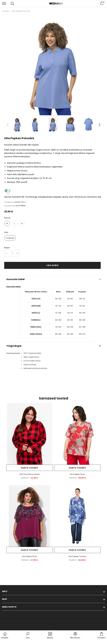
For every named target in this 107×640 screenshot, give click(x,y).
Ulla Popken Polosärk (21, 11)
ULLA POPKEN (21, 205)
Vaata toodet (29, 467)
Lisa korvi (52, 265)
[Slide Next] (99, 125)
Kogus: (7, 247)
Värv (6, 232)
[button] (28, 635)
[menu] (4, 3)
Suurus (7, 218)
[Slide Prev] (8, 125)
